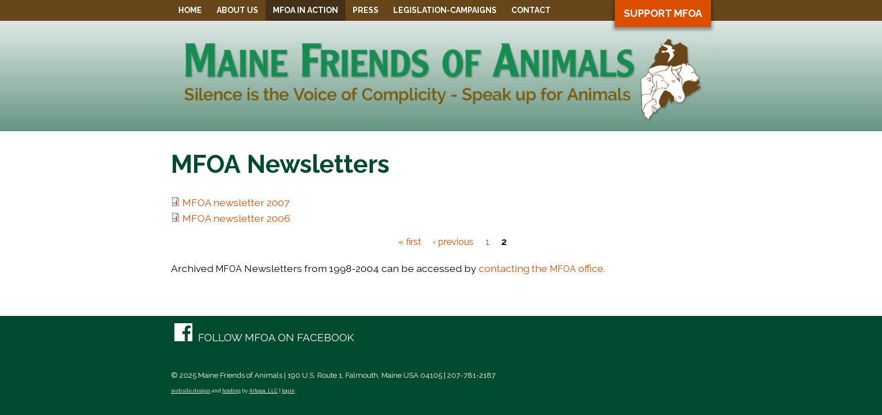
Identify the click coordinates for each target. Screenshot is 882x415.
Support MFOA (663, 13)
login (288, 391)
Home (190, 10)
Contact (531, 10)
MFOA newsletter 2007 (235, 202)
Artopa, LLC (263, 391)
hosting (231, 391)
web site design (190, 391)
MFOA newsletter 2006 (236, 218)
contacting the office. (542, 268)
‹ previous (453, 241)
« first (409, 241)
